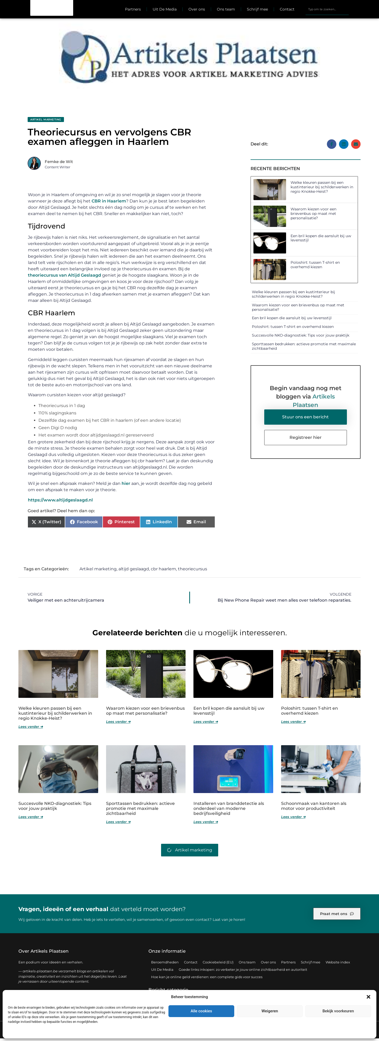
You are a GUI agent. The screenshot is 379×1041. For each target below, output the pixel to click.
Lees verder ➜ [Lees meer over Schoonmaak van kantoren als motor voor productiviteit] (293, 819)
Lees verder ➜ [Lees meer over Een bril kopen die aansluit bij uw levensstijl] (205, 724)
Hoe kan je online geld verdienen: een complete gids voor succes (206, 979)
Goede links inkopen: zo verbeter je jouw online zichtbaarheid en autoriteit (243, 972)
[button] (368, 996)
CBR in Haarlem (109, 203)
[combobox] (327, 10)
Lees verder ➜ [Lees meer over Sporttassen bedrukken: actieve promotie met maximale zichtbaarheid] (118, 824)
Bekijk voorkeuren (338, 1011)
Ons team (226, 10)
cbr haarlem (163, 571)
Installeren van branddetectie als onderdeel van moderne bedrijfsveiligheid (228, 811)
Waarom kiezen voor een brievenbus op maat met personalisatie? (313, 216)
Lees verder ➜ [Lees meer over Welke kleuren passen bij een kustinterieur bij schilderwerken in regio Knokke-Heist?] (30, 729)
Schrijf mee (257, 10)
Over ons (196, 10)
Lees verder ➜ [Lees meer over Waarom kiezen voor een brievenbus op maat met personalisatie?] (118, 724)
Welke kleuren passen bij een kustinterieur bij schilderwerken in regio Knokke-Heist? (322, 189)
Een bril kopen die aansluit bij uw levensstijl (321, 240)
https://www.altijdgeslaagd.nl (60, 502)
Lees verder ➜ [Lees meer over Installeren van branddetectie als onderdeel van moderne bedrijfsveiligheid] (205, 824)
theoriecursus (192, 571)
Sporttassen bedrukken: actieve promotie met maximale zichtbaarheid (304, 348)
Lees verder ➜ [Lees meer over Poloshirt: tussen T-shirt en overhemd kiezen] (293, 724)
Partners (133, 10)
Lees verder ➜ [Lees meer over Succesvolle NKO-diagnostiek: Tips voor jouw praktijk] (30, 819)
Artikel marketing (45, 122)
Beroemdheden (165, 965)
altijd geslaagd (133, 571)
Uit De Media (165, 10)
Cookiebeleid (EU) (218, 965)
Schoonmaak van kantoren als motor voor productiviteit (313, 809)
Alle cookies (201, 1011)
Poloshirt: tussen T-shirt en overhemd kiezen (315, 267)
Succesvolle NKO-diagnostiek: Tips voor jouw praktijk (300, 338)
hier (126, 486)
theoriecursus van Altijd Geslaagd (64, 277)
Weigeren (270, 1011)
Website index (338, 965)
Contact (287, 10)
